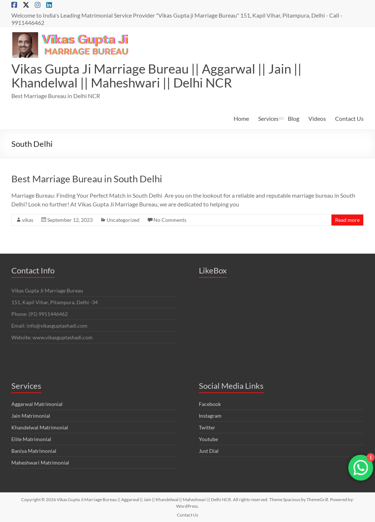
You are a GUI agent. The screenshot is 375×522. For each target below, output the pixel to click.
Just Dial (209, 451)
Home (241, 118)
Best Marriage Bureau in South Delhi (86, 178)
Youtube (208, 439)
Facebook (210, 404)
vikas (27, 220)
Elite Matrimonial (31, 439)
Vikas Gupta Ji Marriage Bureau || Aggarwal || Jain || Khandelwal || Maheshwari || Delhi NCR (159, 75)
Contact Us (349, 118)
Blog (293, 118)
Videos (317, 118)
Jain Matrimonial (30, 416)
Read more (347, 220)
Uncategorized (123, 220)
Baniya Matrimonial (33, 451)
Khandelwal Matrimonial (39, 427)
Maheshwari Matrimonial (40, 462)
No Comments (169, 220)
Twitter (207, 427)
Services (268, 118)
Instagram (210, 416)
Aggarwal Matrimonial (37, 404)
